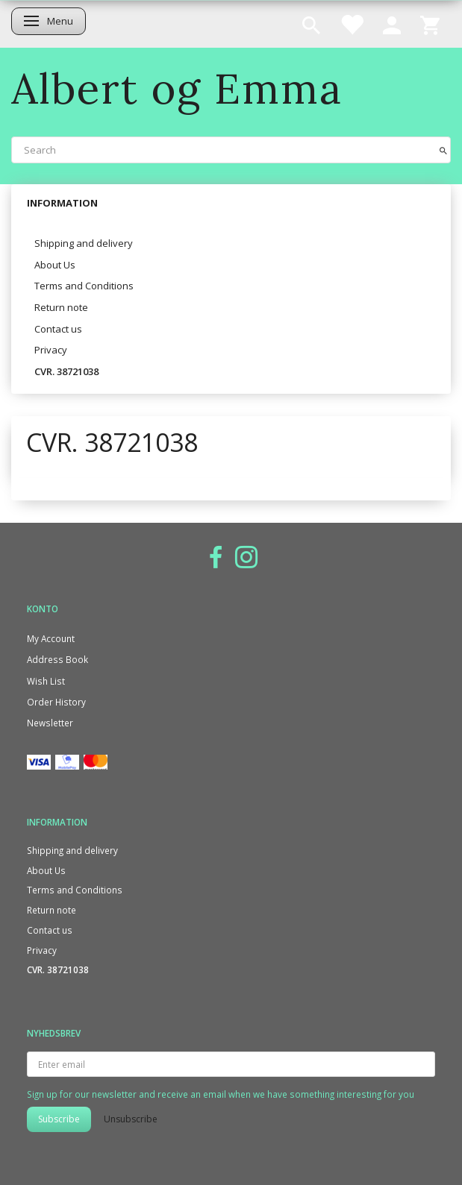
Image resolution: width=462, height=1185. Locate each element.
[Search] (443, 149)
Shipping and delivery (83, 243)
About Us (54, 264)
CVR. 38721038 (66, 371)
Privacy (50, 349)
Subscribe (59, 1119)
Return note (61, 307)
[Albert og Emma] (177, 88)
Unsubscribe (130, 1119)
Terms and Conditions (84, 285)
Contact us (58, 329)
